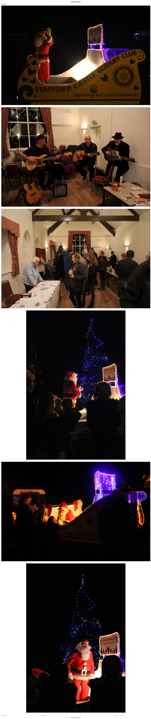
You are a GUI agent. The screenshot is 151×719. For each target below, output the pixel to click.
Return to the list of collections (76, 717)
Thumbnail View (3, 4)
